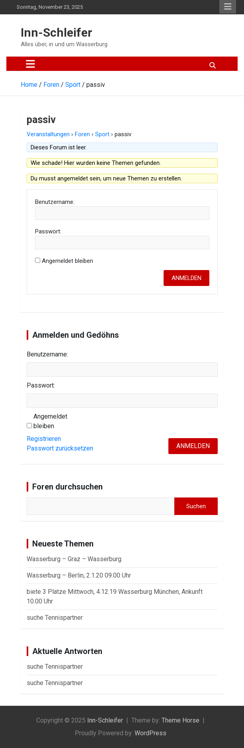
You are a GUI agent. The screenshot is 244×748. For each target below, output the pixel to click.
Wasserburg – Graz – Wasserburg (74, 559)
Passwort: (48, 231)
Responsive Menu (227, 7)
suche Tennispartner (55, 617)
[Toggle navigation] (30, 64)
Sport (102, 134)
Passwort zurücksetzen (60, 448)
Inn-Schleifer (56, 32)
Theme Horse (180, 720)
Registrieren (44, 439)
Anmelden (186, 278)
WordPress (150, 733)
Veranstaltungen (48, 134)
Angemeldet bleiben (67, 260)
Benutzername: (54, 202)
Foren (82, 134)
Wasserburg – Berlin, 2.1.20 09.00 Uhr (79, 575)
